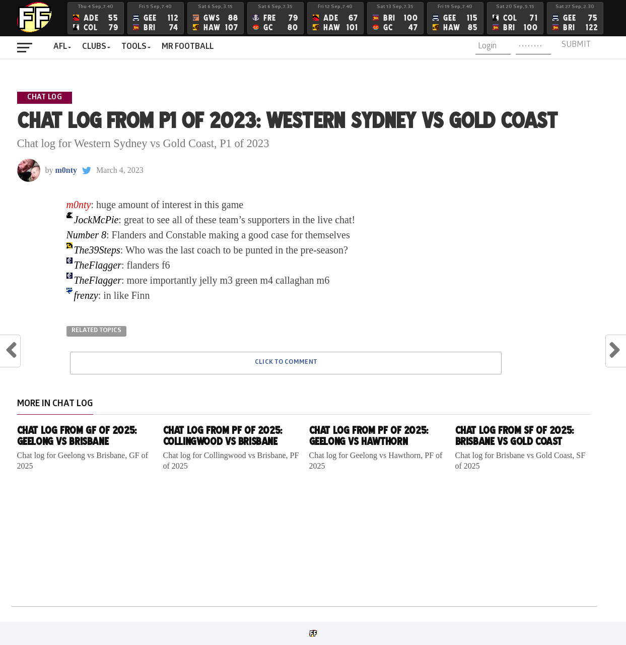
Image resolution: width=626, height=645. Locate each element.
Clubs (94, 47)
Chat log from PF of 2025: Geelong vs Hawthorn (368, 435)
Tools (134, 47)
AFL (60, 47)
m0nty (66, 170)
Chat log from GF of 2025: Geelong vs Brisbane (76, 435)
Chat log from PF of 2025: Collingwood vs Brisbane (222, 435)
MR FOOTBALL (188, 47)
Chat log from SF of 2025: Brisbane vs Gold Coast (514, 435)
